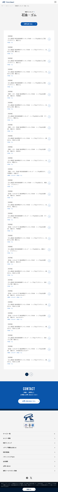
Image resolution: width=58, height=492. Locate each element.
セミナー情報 (6, 438)
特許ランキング (29, 12)
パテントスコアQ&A (8, 457)
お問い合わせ (6, 466)
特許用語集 (6, 452)
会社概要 (5, 461)
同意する (29, 489)
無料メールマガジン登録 (10, 470)
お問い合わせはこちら (28, 401)
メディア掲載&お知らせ (9, 447)
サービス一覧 (29, 433)
